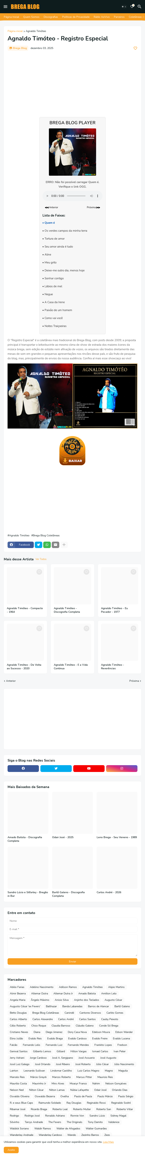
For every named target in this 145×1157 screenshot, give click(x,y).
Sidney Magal (118, 1115)
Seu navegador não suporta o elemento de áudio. (72, 196)
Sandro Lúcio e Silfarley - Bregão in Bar (28, 894)
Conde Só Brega (108, 1025)
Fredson (122, 1045)
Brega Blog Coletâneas (46, 535)
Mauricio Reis (105, 1077)
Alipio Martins (116, 987)
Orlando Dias (119, 1090)
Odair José (100, 1090)
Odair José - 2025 (62, 837)
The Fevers (54, 1122)
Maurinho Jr (39, 1083)
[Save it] (135, 48)
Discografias (51, 17)
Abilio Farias (17, 987)
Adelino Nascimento (41, 987)
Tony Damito (95, 1122)
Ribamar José (17, 1109)
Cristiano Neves (19, 1032)
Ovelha (64, 1096)
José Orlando (42, 1064)
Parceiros (119, 17)
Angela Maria (17, 1000)
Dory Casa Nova (77, 1032)
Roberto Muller (82, 1109)
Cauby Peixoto (109, 1019)
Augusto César (113, 1000)
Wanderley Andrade (21, 1135)
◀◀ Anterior (51, 207)
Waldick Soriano (19, 1128)
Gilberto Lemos (42, 1051)
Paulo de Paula (83, 1096)
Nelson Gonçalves (115, 1083)
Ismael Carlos (100, 1051)
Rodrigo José (32, 1115)
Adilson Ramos (68, 987)
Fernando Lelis (31, 1045)
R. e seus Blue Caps (21, 1103)
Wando (71, 1135)
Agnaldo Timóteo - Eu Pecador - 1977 (114, 610)
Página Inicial (11, 17)
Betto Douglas (18, 1013)
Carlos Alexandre (42, 1019)
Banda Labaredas (72, 1006)
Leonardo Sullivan (34, 1070)
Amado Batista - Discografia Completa (25, 839)
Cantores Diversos (90, 1013)
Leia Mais (108, 1142)
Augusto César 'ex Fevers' (25, 1006)
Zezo (107, 1135)
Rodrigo (14, 1115)
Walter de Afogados (68, 1128)
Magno (109, 1070)
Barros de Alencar (98, 1006)
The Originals (74, 1122)
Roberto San (103, 1109)
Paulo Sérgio (125, 1096)
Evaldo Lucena (121, 1038)
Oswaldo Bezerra (45, 1096)
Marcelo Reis (17, 1077)
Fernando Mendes (78, 1045)
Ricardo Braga (39, 1109)
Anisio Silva (62, 1000)
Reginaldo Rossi (96, 1103)
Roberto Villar (124, 1109)
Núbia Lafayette (79, 1090)
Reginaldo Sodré (121, 1103)
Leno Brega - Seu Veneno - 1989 (117, 837)
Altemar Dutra (39, 993)
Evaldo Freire (99, 1038)
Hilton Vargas (78, 1051)
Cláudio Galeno (85, 1025)
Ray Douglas (73, 1103)
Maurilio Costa (18, 1083)
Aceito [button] (11, 1150)
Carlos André (66, 1019)
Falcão (13, 1045)
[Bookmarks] (132, 6)
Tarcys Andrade (34, 1122)
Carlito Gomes (114, 1013)
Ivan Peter (120, 1051)
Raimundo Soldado (50, 1103)
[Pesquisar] (140, 6)
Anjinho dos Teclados (86, 1000)
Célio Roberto (18, 1025)
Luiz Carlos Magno (88, 1070)
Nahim (96, 1083)
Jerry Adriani (17, 1058)
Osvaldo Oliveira (19, 1096)
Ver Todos (40, 559)
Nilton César (36, 1090)
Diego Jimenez (54, 1032)
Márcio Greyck (38, 1077)
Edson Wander (124, 1032)
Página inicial (15, 31)
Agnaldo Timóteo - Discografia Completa (67, 610)
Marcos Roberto (61, 1077)
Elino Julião (16, 1038)
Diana (37, 1032)
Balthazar (51, 1006)
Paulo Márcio (105, 1096)
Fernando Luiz (54, 1045)
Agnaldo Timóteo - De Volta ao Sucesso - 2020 (24, 666)
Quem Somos (31, 17)
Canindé (69, 1013)
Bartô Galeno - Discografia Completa (68, 894)
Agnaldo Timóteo (36, 31)
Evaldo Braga (55, 1038)
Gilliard (61, 1051)
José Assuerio (87, 1058)
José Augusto (108, 1058)
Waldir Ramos (42, 1128)
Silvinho (14, 1122)
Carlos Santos (87, 1019)
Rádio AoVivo (102, 17)
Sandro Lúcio (97, 1115)
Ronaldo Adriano (55, 1115)
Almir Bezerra (18, 993)
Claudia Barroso (61, 1025)
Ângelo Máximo (40, 1000)
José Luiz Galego (19, 1064)
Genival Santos (19, 1051)
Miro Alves (58, 1083)
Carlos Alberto (18, 1019)
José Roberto (83, 1064)
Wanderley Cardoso (50, 1135)
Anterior (11, 681)
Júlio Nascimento (124, 1064)
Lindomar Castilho (61, 1070)
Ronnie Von (77, 1115)
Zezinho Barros (90, 1135)
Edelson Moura (101, 1032)
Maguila (123, 1070)
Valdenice (113, 1122)
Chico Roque (38, 1025)
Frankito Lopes (103, 1045)
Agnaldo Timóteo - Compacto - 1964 (25, 610)
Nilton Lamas (57, 1090)
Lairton (14, 1070)
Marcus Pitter (84, 1077)
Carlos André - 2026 (109, 892)
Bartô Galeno (122, 1006)
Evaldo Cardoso (77, 1038)
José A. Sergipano (62, 1058)
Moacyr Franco (78, 1083)
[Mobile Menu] (5, 6)
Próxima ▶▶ (93, 207)
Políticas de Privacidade (75, 17)
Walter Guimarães (96, 1128)
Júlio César (102, 1064)
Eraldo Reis (35, 1038)
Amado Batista (87, 993)
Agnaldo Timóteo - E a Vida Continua (71, 666)
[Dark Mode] (124, 7)
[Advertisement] (72, 82)
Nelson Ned (17, 1090)
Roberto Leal (60, 1109)
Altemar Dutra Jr (63, 993)
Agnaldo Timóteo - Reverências (112, 666)
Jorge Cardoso (38, 1058)
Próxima (134, 681)
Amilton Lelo (108, 993)
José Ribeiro (63, 1064)
